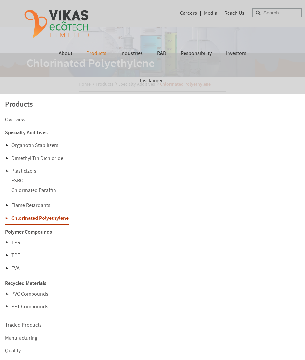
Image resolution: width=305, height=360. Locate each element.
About (65, 53)
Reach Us (234, 13)
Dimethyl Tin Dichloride (37, 158)
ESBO (17, 180)
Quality (13, 350)
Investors (236, 53)
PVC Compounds (29, 294)
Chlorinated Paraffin (33, 190)
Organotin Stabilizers (34, 145)
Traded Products (23, 325)
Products (96, 53)
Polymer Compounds (28, 231)
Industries (131, 53)
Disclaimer (151, 80)
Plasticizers (23, 171)
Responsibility (196, 53)
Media (210, 13)
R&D (161, 53)
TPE (15, 255)
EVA (15, 268)
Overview (15, 119)
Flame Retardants (30, 205)
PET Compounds (29, 306)
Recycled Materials (25, 283)
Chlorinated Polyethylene (40, 218)
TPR (15, 242)
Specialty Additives (26, 132)
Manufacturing (21, 338)
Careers (188, 13)
